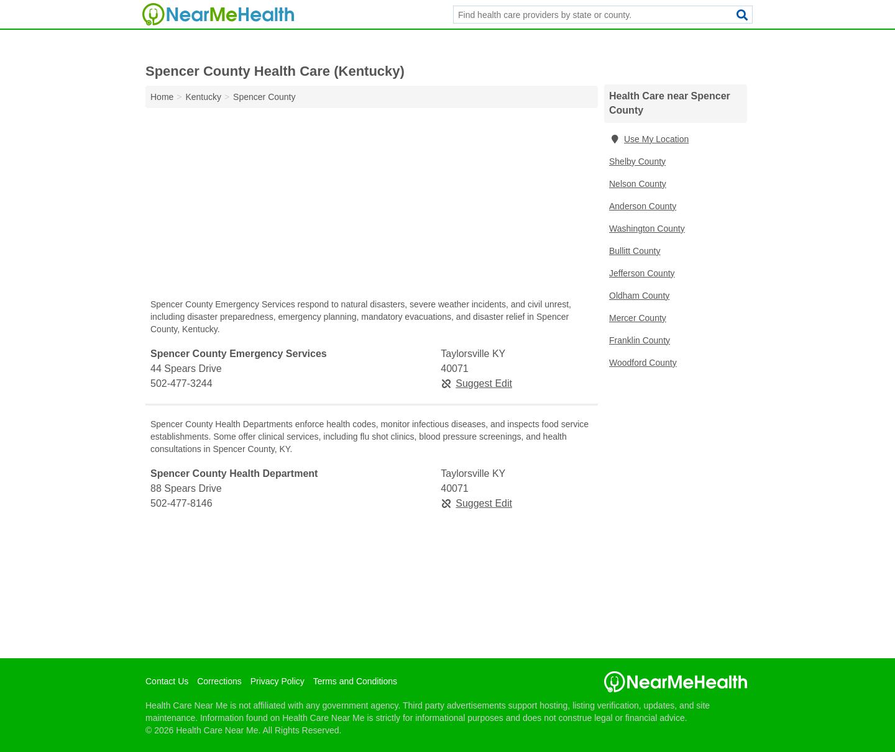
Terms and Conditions (355, 681)
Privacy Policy (277, 681)
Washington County (647, 228)
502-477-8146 (181, 503)
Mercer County (637, 318)
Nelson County (637, 184)
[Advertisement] (371, 206)
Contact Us (166, 681)
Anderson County (642, 206)
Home (161, 97)
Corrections (219, 681)
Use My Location (649, 139)
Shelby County (637, 161)
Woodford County (643, 363)
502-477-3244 (181, 383)
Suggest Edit (476, 383)
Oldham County (639, 296)
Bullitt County (634, 251)
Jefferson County (642, 273)
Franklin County (639, 340)
